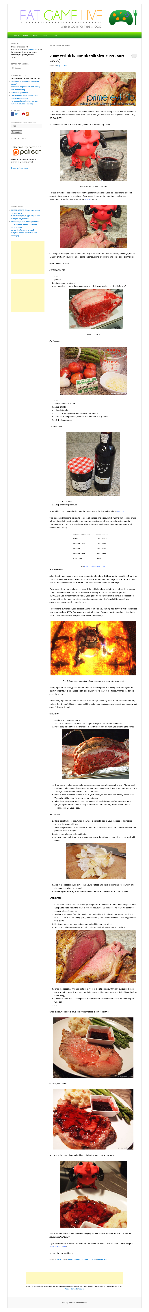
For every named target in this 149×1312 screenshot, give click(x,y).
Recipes (35, 35)
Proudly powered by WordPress (74, 1303)
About (25, 35)
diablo (59, 1259)
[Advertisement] (27, 257)
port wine (84, 1259)
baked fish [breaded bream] (22, 230)
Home (16, 35)
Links (44, 35)
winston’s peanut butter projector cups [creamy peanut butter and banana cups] (25, 224)
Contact (54, 35)
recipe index (32, 50)
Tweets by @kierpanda (19, 168)
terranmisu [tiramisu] (19, 93)
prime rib (92, 1259)
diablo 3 (77, 1259)
